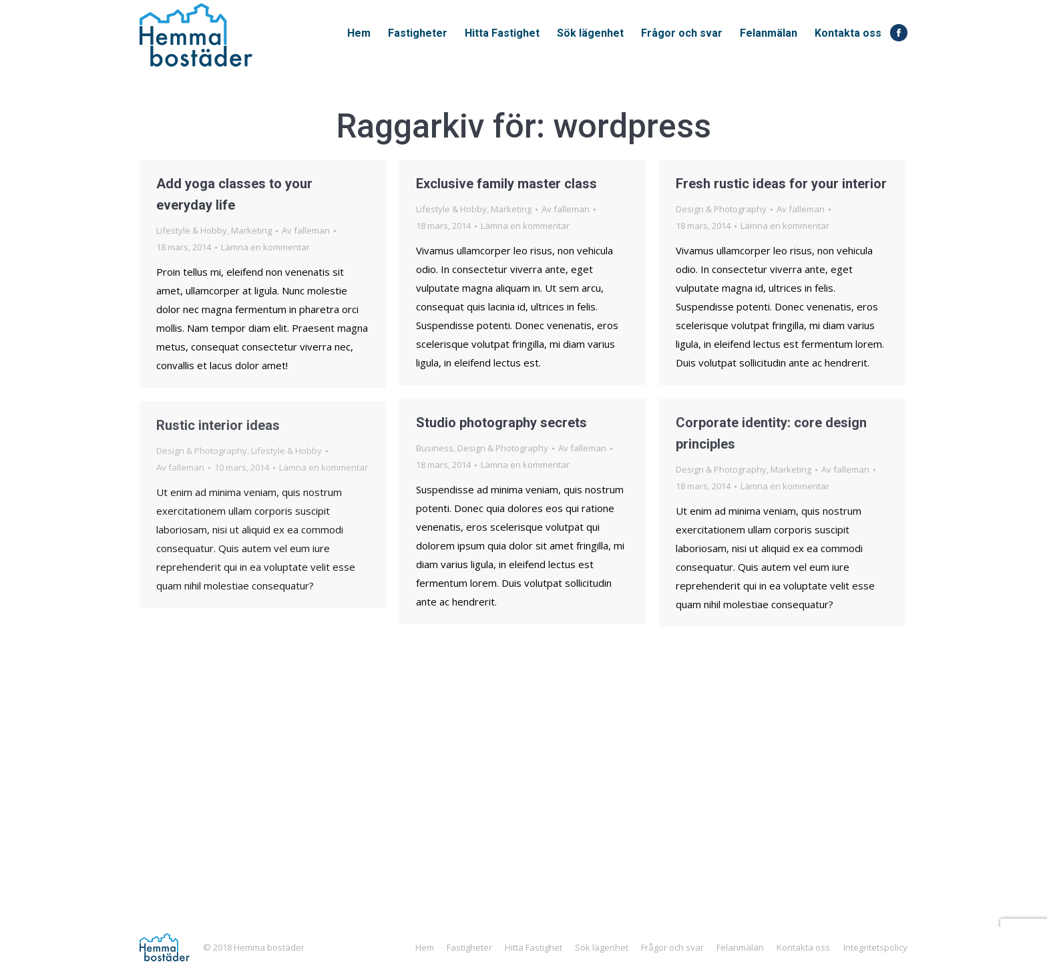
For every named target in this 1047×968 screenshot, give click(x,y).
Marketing (251, 230)
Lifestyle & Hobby (191, 230)
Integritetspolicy (875, 947)
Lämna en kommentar (265, 247)
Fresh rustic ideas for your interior (781, 184)
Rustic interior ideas (218, 425)
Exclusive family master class (506, 184)
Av (306, 230)
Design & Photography (721, 209)
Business (434, 448)
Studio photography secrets (501, 423)
